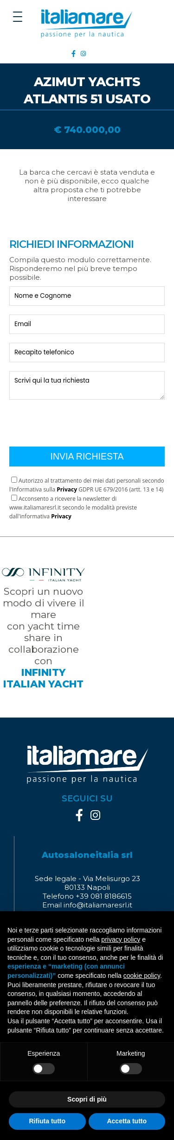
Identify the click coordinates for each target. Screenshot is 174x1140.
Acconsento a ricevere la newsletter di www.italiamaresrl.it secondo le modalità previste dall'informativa (73, 507)
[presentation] (79, 420)
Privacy (67, 489)
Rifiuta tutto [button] (47, 1121)
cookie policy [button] (141, 975)
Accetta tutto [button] (127, 1121)
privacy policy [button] (120, 939)
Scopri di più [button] (87, 1099)
